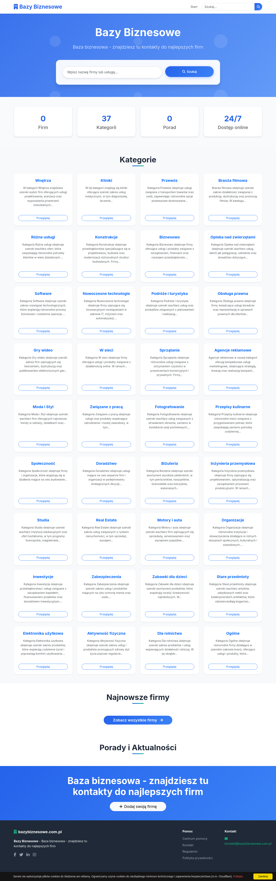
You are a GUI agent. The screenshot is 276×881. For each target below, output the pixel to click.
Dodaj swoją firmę (138, 806)
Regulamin (190, 851)
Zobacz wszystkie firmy (138, 720)
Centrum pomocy (195, 838)
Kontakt (187, 845)
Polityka (238, 876)
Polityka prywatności (197, 858)
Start (194, 7)
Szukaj (189, 72)
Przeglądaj (43, 218)
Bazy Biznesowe (38, 6)
